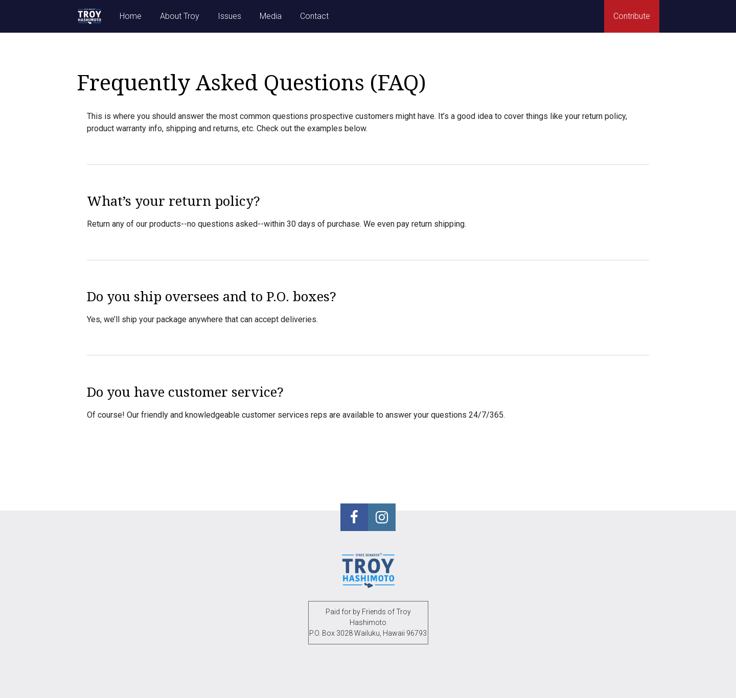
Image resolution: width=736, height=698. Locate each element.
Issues (229, 16)
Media (271, 16)
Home (131, 16)
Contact (314, 16)
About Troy (179, 16)
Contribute (631, 16)
